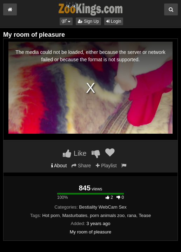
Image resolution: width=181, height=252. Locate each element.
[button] (66, 21)
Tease (145, 215)
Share (81, 165)
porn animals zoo (107, 215)
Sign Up (88, 21)
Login (113, 21)
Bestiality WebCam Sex (103, 207)
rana (131, 215)
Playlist (106, 165)
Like (74, 153)
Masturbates (75, 215)
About (59, 165)
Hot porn (51, 215)
